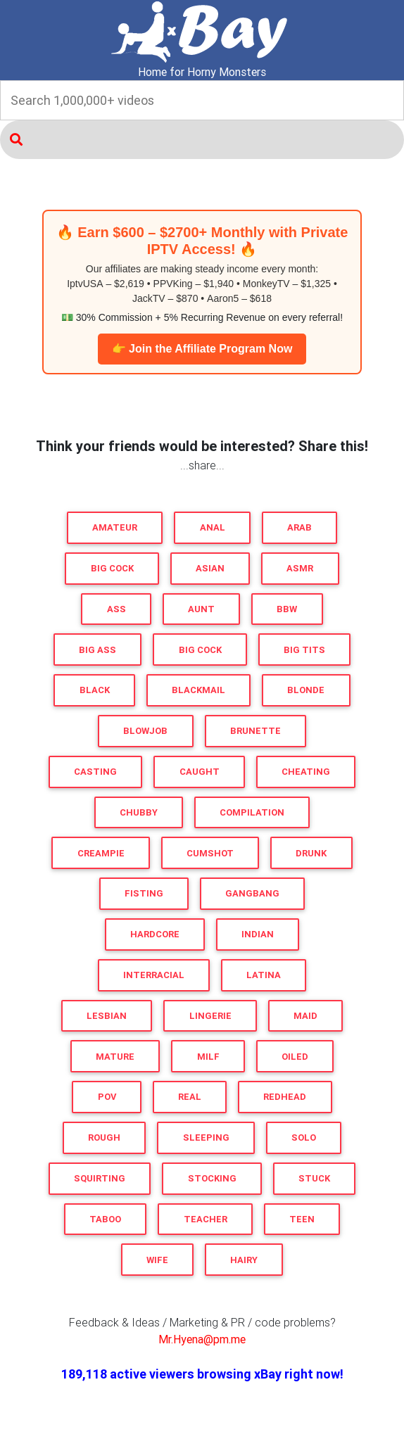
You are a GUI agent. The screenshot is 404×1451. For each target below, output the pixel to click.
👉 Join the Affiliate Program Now (202, 349)
